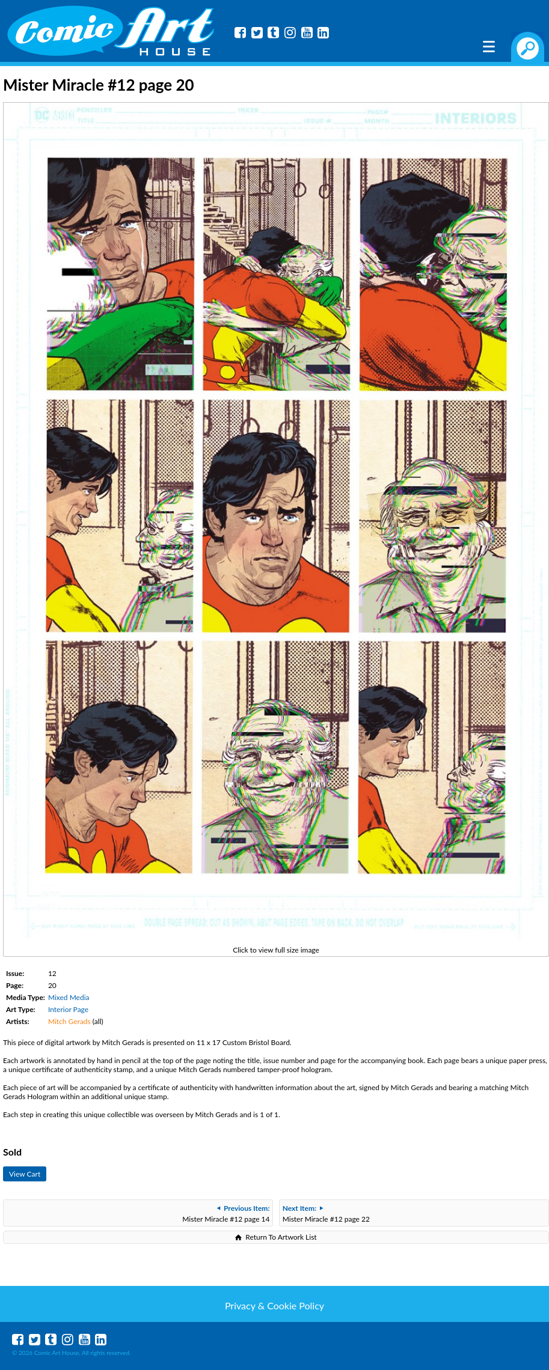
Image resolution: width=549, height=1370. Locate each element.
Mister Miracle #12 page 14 (225, 1213)
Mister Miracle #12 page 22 (326, 1213)
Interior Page (68, 1009)
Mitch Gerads (69, 1021)
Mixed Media (69, 997)
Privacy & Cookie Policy (274, 1305)
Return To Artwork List (280, 1236)
